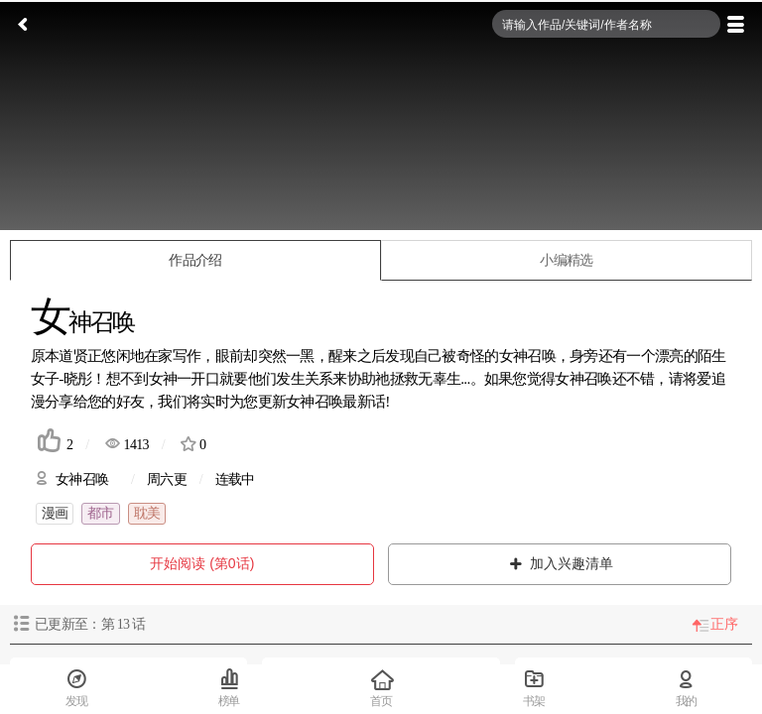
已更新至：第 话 (90, 624)
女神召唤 (583, 378)
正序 (723, 624)
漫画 (55, 513)
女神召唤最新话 (335, 401)
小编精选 (566, 260)
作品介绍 (195, 260)
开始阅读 (202, 563)
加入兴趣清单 (559, 563)
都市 (100, 513)
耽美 (147, 513)
